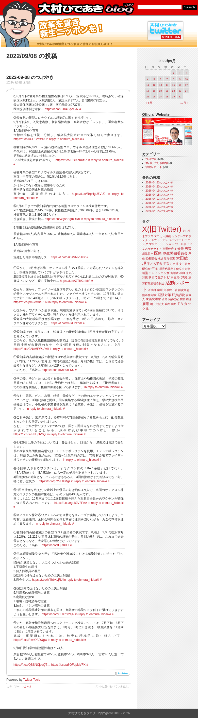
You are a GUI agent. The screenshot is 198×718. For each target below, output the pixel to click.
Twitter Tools (31, 679)
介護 (180, 248)
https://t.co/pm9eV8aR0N (30, 302)
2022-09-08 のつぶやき (30, 77)
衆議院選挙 (153, 299)
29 (173, 96)
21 (167, 91)
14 (167, 85)
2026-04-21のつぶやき (159, 182)
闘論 (188, 299)
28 (167, 96)
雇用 (145, 304)
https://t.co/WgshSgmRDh (62, 219)
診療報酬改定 (170, 299)
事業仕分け (169, 248)
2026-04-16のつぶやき (159, 202)
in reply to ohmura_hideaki (64, 139)
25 (147, 96)
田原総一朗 (170, 290)
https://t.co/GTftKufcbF (75, 281)
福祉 (154, 295)
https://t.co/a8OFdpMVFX (68, 664)
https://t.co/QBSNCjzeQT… (31, 664)
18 (147, 91)
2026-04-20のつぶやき (159, 186)
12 (154, 85)
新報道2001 (177, 273)
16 (180, 85)
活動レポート (153, 166)
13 (160, 85)
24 (186, 91)
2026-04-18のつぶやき (159, 194)
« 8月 (149, 102)
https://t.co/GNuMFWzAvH (31, 349)
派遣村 (152, 290)
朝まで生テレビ (159, 277)
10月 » (184, 102)
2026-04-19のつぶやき (159, 190)
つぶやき (27, 686)
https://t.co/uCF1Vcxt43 (29, 139)
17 (186, 85)
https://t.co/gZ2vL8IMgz (54, 481)
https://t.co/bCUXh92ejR (58, 614)
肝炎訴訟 (178, 295)
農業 (182, 299)
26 (154, 96)
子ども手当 (154, 264)
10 (186, 79)
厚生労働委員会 (175, 253)
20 (160, 91)
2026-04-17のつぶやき (159, 198)
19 (154, 91)
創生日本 (147, 253)
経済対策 (164, 295)
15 (173, 85)
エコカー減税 (162, 236)
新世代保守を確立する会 (174, 268)
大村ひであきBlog (156, 162)
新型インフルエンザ (156, 273)
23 (180, 91)
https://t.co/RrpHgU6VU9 (88, 194)
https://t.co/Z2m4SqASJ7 (61, 109)
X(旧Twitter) (161, 229)
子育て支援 (170, 264)
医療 (158, 253)
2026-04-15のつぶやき (159, 206)
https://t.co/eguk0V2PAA (70, 503)
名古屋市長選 (166, 258)
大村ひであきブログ (85, 8)
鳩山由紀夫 (157, 303)
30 (180, 96)
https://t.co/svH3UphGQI (29, 434)
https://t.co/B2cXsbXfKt (71, 160)
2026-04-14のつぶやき (159, 210)
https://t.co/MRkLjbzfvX (66, 323)
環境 (160, 290)
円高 (188, 248)
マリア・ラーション (161, 244)
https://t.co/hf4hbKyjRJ (47, 580)
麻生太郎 (170, 303)
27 (160, 96)
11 (147, 85)
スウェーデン (159, 240)
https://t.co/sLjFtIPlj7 (55, 545)
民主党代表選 (179, 277)
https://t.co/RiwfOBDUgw (30, 640)
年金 (154, 268)
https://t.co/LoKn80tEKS (58, 370)
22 (173, 91)
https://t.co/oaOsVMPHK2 (68, 257)
